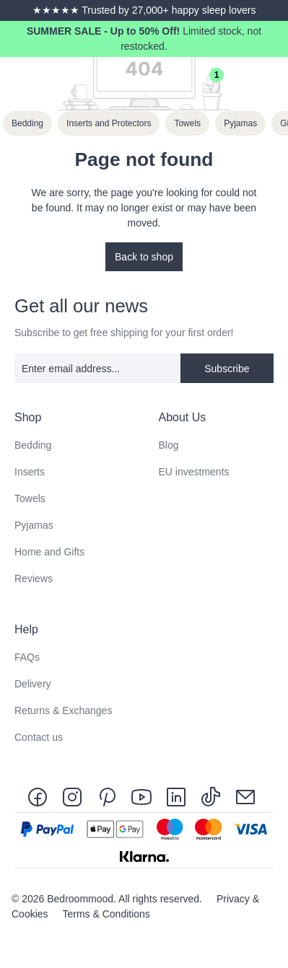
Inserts (29, 472)
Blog (169, 445)
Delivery (32, 684)
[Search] (145, 81)
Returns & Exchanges (63, 710)
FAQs (27, 657)
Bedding (32, 445)
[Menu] (272, 81)
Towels (29, 498)
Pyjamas (33, 525)
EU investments (194, 472)
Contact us (38, 737)
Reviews (33, 578)
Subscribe (226, 368)
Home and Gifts (49, 552)
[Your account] (177, 81)
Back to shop (144, 257)
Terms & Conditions (105, 914)
